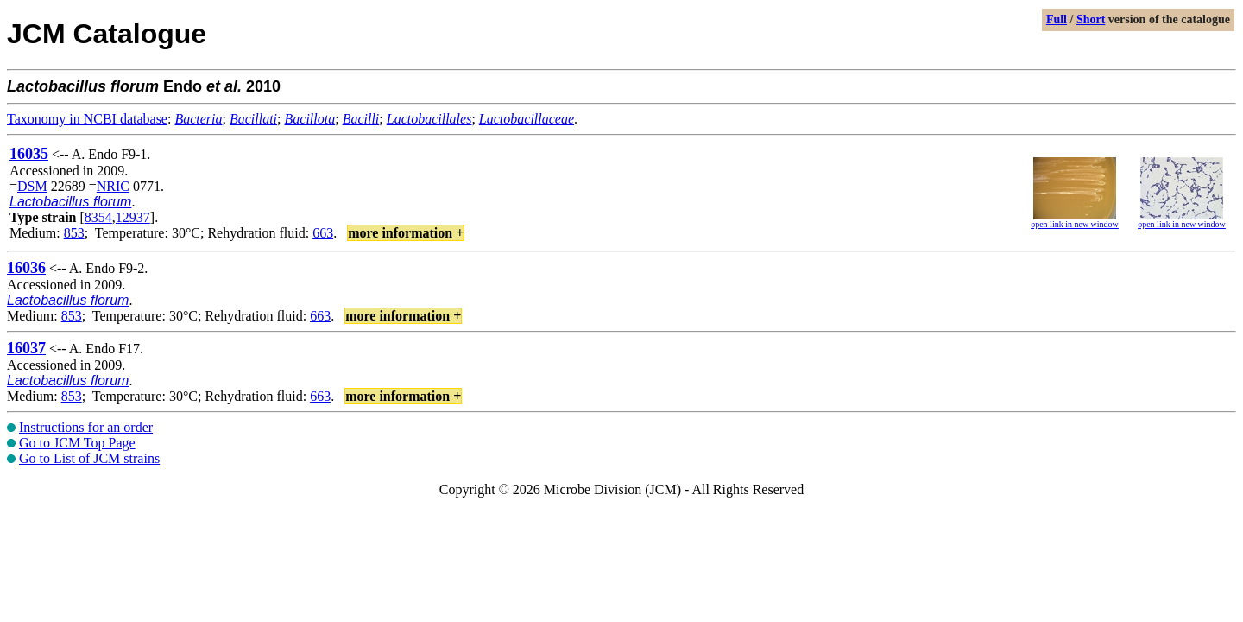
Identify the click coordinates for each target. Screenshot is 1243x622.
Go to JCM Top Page (77, 442)
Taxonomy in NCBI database (87, 118)
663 (322, 232)
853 (74, 232)
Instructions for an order (86, 427)
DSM (32, 186)
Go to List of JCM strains (89, 458)
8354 (98, 217)
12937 (133, 217)
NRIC (113, 186)
